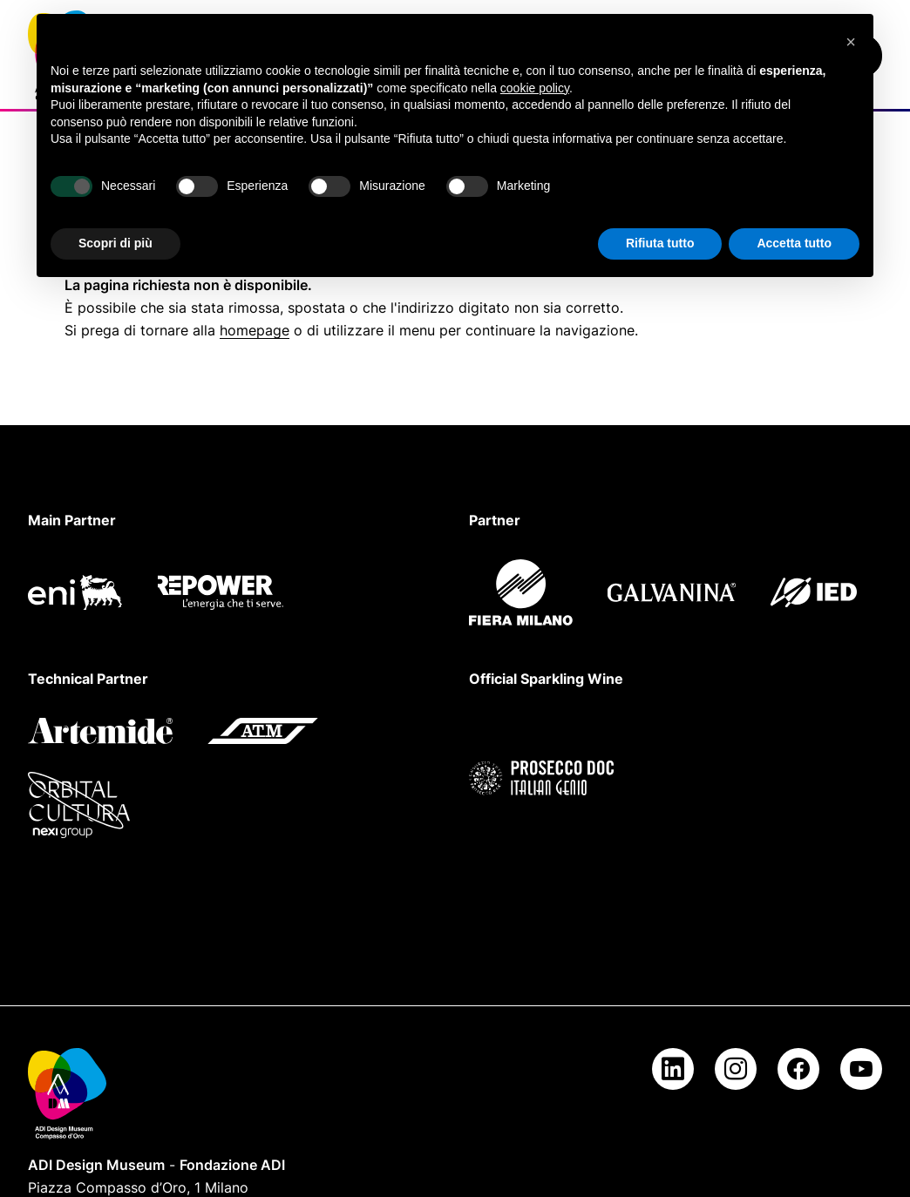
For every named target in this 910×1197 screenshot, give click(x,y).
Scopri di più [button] (115, 243)
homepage (254, 330)
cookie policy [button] (534, 88)
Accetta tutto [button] (794, 243)
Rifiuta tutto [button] (660, 243)
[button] (851, 42)
